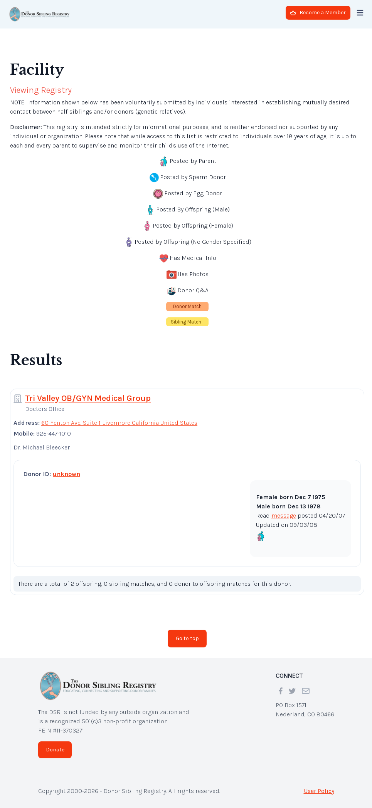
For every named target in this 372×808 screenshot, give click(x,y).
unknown (66, 474)
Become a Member (318, 12)
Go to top (187, 638)
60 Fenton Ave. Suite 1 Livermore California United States (119, 422)
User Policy (319, 791)
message (283, 515)
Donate (55, 749)
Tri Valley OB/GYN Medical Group (88, 398)
